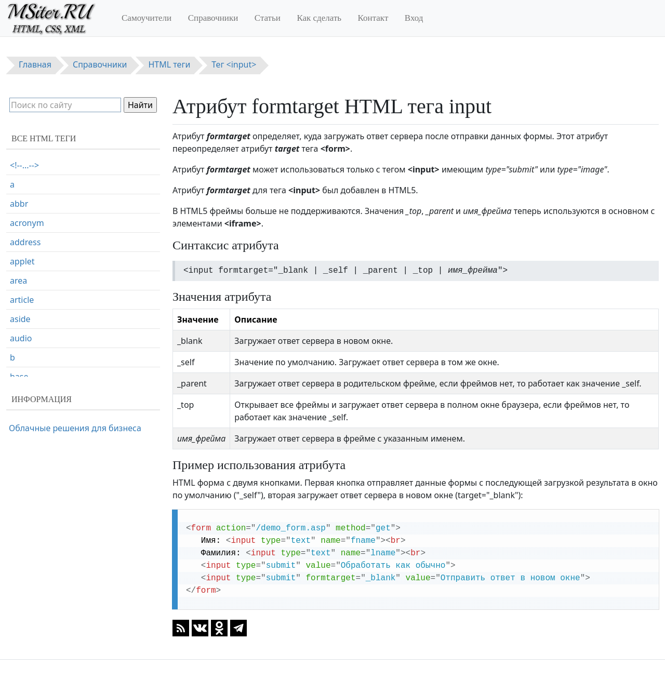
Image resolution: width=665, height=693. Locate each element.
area (18, 280)
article (22, 299)
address (25, 242)
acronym (27, 223)
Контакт (373, 18)
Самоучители (146, 18)
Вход (414, 18)
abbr (19, 203)
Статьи (268, 18)
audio (21, 338)
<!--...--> (24, 165)
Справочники (213, 18)
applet (22, 261)
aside (20, 319)
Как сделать (319, 18)
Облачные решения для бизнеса (75, 428)
